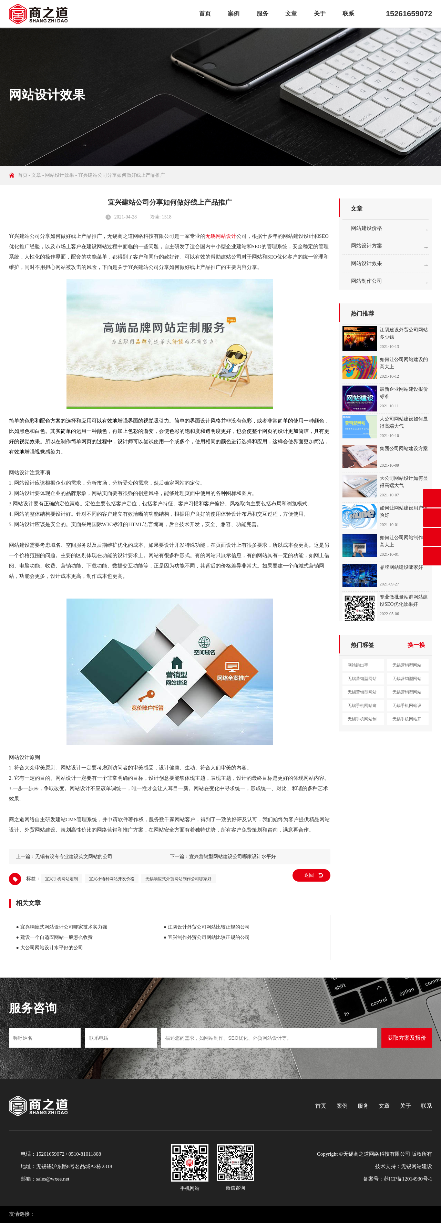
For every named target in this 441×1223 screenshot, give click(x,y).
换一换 (416, 645)
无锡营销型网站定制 (406, 694)
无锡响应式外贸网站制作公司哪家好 (178, 878)
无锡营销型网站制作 (406, 680)
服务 (262, 13)
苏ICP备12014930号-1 (408, 1179)
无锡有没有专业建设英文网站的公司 (73, 856)
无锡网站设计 (220, 236)
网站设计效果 (59, 175)
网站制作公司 (366, 281)
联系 (348, 13)
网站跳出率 (358, 665)
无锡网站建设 (416, 1166)
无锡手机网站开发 (406, 721)
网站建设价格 (366, 228)
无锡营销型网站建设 (406, 667)
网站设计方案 (366, 246)
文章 (291, 13)
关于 (320, 13)
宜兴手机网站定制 (61, 878)
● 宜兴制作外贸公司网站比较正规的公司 (207, 937)
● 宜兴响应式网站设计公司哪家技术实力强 (61, 927)
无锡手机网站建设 (362, 707)
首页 (205, 13)
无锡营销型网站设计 (362, 680)
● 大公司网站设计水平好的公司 (49, 947)
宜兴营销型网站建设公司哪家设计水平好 (232, 856)
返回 (309, 875)
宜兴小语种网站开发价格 (111, 878)
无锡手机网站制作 (362, 721)
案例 (233, 13)
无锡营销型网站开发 (362, 694)
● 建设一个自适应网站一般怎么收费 (54, 937)
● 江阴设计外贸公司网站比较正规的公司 (207, 927)
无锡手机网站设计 (406, 707)
